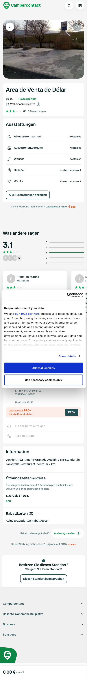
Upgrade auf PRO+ (56, 206)
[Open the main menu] (80, 5)
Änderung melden (67, 533)
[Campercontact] (22, 5)
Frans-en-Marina (28, 277)
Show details (67, 356)
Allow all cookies (43, 367)
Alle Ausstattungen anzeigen (28, 195)
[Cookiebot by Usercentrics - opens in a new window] (67, 295)
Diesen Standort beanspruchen (43, 579)
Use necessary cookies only (43, 379)
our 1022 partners (27, 313)
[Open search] (69, 5)
